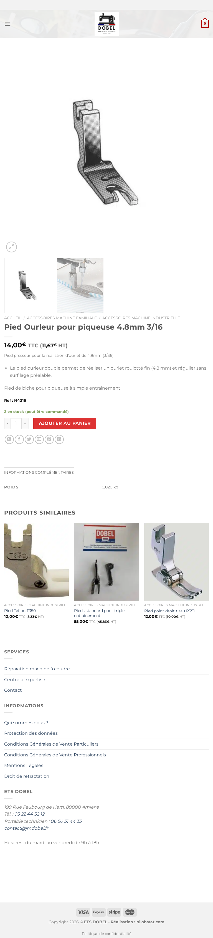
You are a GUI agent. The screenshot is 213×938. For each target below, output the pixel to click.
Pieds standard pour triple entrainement (99, 613)
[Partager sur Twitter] (29, 439)
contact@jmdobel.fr (26, 828)
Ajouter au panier (65, 423)
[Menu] (7, 24)
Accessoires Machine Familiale (62, 318)
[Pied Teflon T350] (36, 561)
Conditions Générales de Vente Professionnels (55, 755)
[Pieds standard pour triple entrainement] (106, 561)
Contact (13, 690)
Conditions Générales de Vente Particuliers (51, 744)
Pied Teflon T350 (20, 610)
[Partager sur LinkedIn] (59, 439)
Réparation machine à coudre (37, 668)
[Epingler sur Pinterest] (49, 439)
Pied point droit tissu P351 (169, 610)
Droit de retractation (26, 776)
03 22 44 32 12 (29, 814)
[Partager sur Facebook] (19, 439)
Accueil (12, 318)
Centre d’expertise (24, 679)
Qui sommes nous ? (26, 722)
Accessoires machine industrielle (141, 318)
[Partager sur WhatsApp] (9, 439)
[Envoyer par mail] (39, 439)
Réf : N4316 (15, 400)
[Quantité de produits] (16, 423)
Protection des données (31, 733)
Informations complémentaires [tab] (39, 472)
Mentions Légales (23, 765)
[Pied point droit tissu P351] (176, 562)
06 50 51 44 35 (66, 821)
